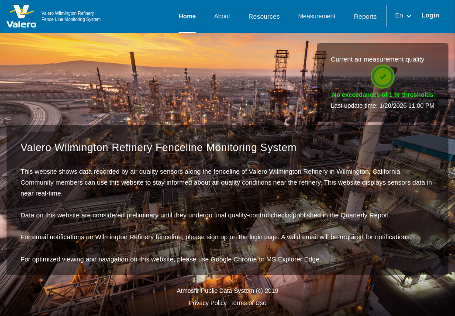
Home (187, 16)
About (222, 16)
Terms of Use (248, 302)
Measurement (317, 16)
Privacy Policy (208, 302)
